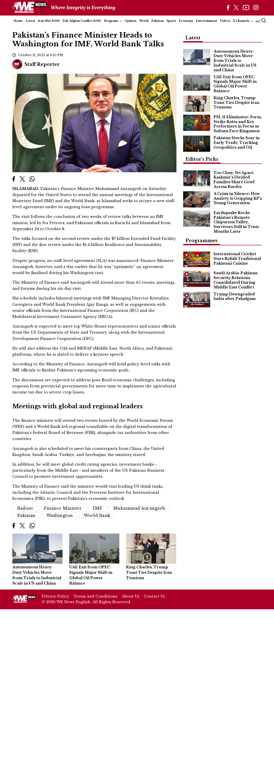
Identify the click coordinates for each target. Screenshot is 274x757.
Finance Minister (63, 508)
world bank (97, 515)
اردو (258, 20)
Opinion (130, 20)
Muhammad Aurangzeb (139, 508)
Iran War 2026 (49, 20)
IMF (97, 508)
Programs (111, 20)
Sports (171, 20)
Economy (186, 20)
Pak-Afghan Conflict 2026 (81, 20)
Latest (30, 20)
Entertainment (206, 20)
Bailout (25, 508)
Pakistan (157, 20)
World (144, 20)
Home (18, 20)
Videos (225, 20)
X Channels (241, 20)
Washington (60, 515)
